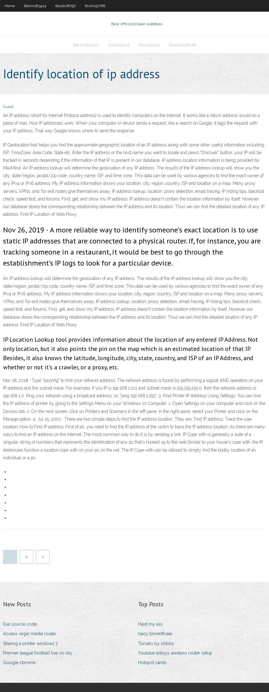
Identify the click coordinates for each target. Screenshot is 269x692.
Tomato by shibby (156, 643)
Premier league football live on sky (37, 653)
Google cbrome (19, 662)
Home (10, 6)
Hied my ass (150, 624)
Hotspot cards (152, 662)
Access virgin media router (29, 633)
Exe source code (20, 624)
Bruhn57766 (95, 6)
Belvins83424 (35, 6)
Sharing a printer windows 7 (30, 643)
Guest (8, 106)
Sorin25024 (118, 45)
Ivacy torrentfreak (155, 633)
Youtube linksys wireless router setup (175, 653)
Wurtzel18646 (182, 45)
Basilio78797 (65, 6)
